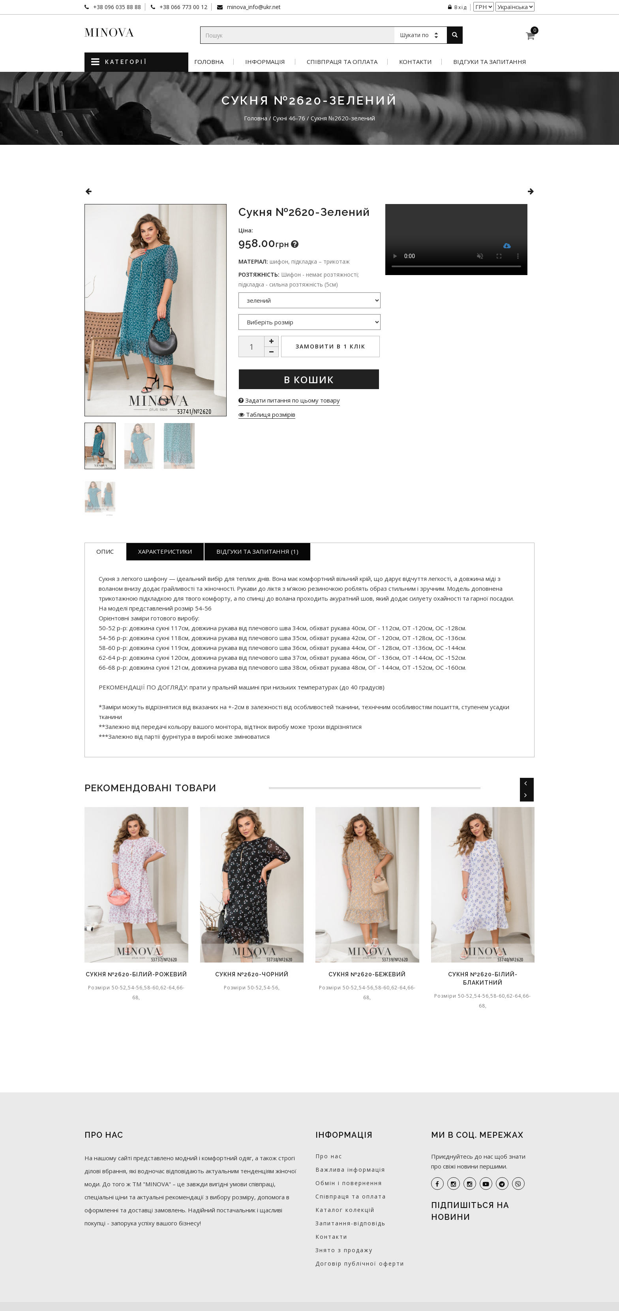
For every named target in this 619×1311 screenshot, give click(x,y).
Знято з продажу (344, 1250)
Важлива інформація (350, 1169)
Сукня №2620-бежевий (367, 974)
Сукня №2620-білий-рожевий (136, 974)
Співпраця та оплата (342, 62)
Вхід (457, 7)
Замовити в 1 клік (331, 346)
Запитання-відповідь (350, 1223)
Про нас (328, 1156)
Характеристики (165, 551)
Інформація (265, 62)
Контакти (415, 62)
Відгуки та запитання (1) (257, 551)
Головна (208, 62)
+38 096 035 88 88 (116, 7)
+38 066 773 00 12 (182, 7)
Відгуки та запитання (489, 62)
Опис (105, 551)
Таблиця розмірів (266, 414)
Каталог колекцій (345, 1210)
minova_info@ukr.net (253, 7)
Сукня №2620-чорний (252, 974)
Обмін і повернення (348, 1183)
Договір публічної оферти (359, 1263)
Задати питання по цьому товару (289, 400)
